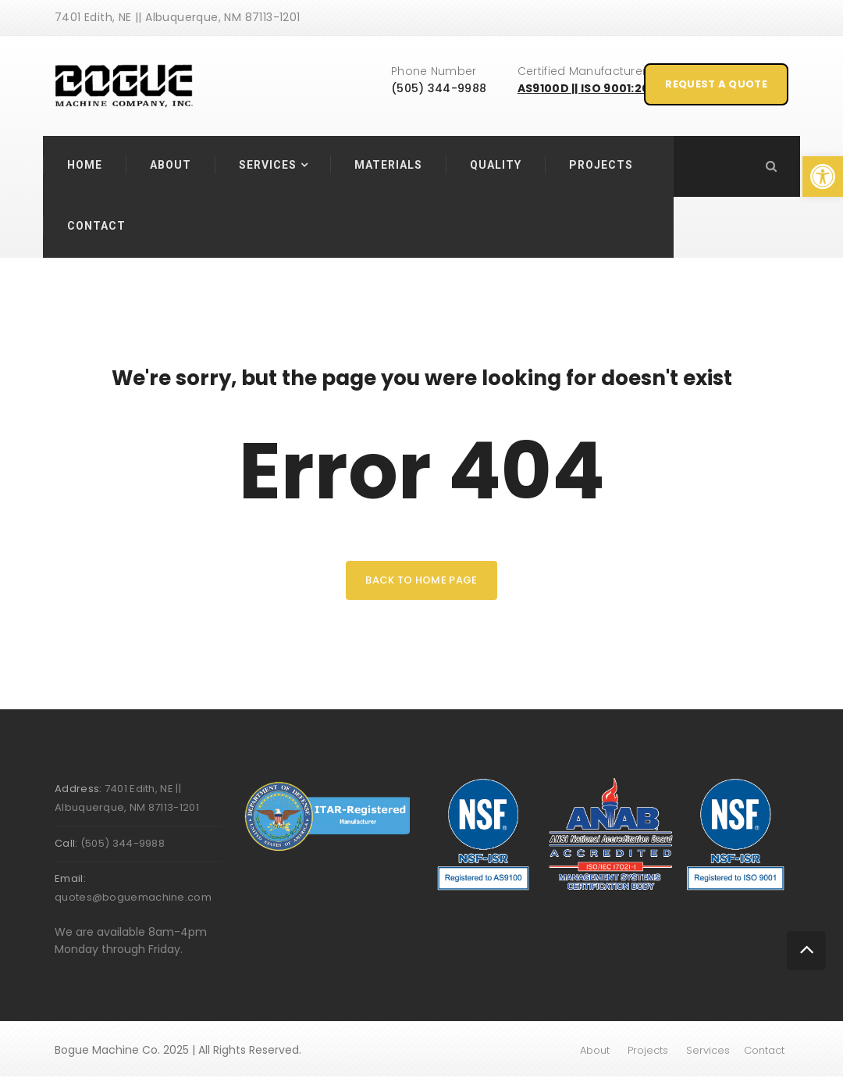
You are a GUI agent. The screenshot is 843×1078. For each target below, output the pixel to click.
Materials (388, 165)
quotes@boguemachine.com (133, 897)
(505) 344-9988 (438, 88)
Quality (495, 165)
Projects (601, 165)
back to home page (421, 580)
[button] (822, 176)
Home (84, 165)
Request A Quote (716, 84)
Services (268, 165)
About (170, 165)
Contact (96, 226)
